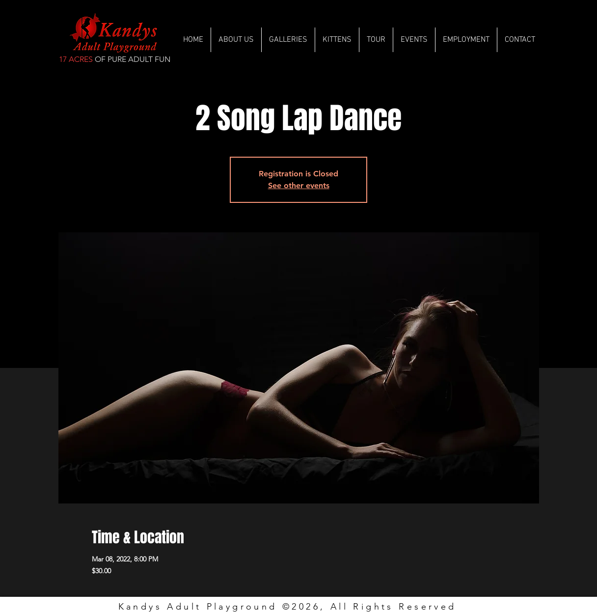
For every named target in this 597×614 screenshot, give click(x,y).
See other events (298, 185)
